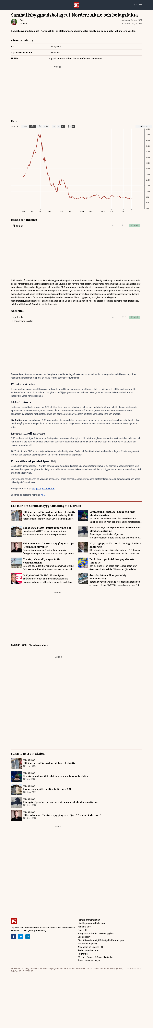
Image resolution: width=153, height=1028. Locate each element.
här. (43, 494)
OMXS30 (15, 645)
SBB (24, 645)
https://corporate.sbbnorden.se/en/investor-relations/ (75, 58)
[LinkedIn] (27, 936)
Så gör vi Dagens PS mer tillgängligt (95, 957)
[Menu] (140, 5)
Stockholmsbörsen (39, 645)
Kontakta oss (84, 926)
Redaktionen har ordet (88, 950)
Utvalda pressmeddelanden (91, 923)
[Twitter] (20, 936)
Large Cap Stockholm (43, 488)
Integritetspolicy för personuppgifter (96, 933)
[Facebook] (13, 936)
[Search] (135, 5)
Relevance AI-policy (87, 943)
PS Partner (83, 953)
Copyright (82, 930)
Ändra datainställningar (89, 960)
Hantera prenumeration (89, 920)
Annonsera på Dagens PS (90, 947)
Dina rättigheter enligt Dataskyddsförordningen (101, 940)
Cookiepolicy (84, 937)
